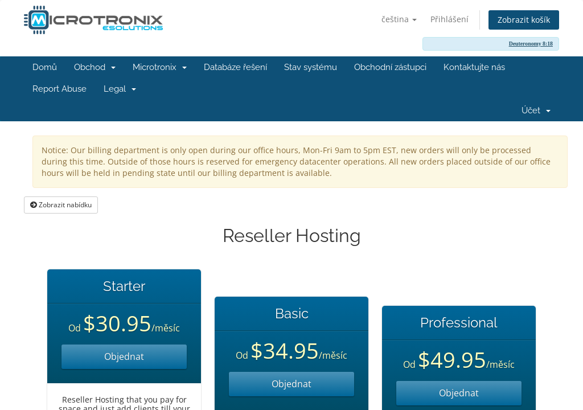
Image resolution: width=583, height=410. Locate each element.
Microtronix (160, 67)
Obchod (95, 67)
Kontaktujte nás (474, 67)
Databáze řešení (235, 67)
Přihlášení (449, 19)
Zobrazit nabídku (61, 205)
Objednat (124, 356)
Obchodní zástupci (390, 67)
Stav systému (310, 67)
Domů (44, 67)
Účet (536, 110)
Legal (120, 89)
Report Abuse (59, 89)
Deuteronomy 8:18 (531, 43)
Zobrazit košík (524, 19)
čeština (399, 19)
